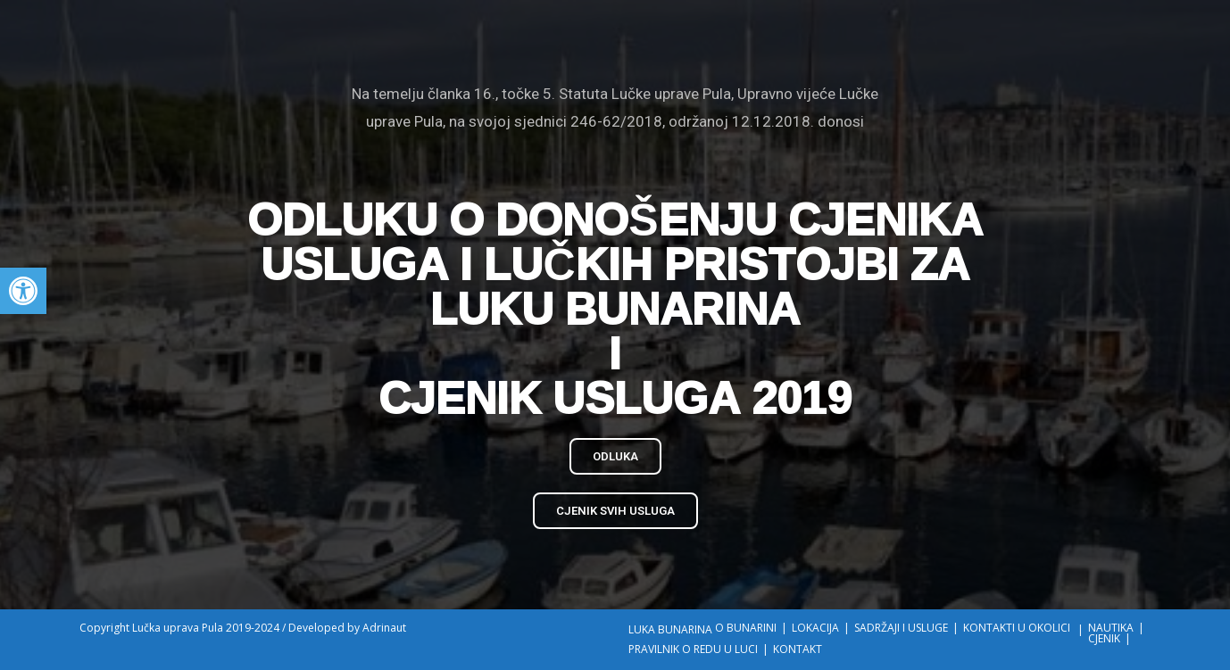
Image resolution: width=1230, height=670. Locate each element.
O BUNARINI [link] (746, 627)
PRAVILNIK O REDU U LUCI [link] (693, 649)
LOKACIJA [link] (815, 627)
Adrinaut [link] (384, 627)
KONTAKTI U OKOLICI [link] (1016, 627)
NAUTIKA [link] (1111, 627)
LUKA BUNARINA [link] (670, 629)
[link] (23, 291)
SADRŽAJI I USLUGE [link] (901, 627)
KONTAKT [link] (797, 649)
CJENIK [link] (1104, 638)
